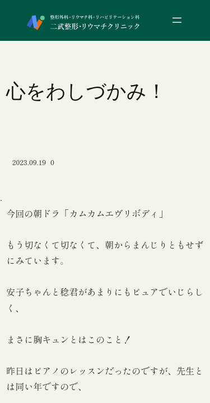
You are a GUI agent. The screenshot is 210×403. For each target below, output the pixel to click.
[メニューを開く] (177, 20)
